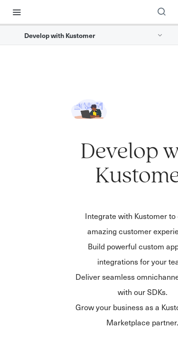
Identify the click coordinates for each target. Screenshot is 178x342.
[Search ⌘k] (161, 12)
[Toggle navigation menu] (16, 12)
